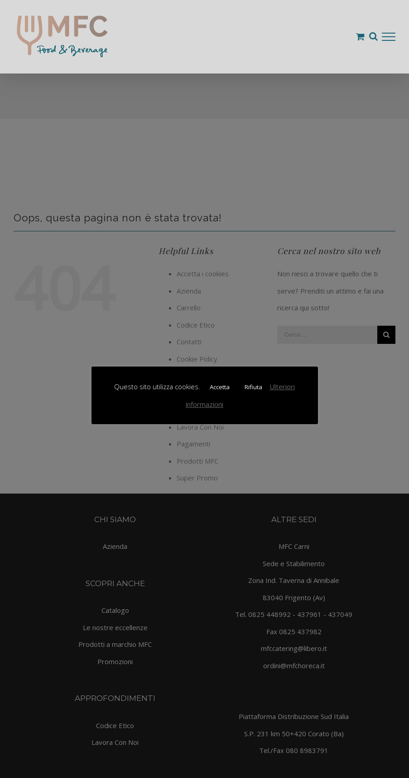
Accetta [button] (220, 387)
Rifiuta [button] (253, 387)
